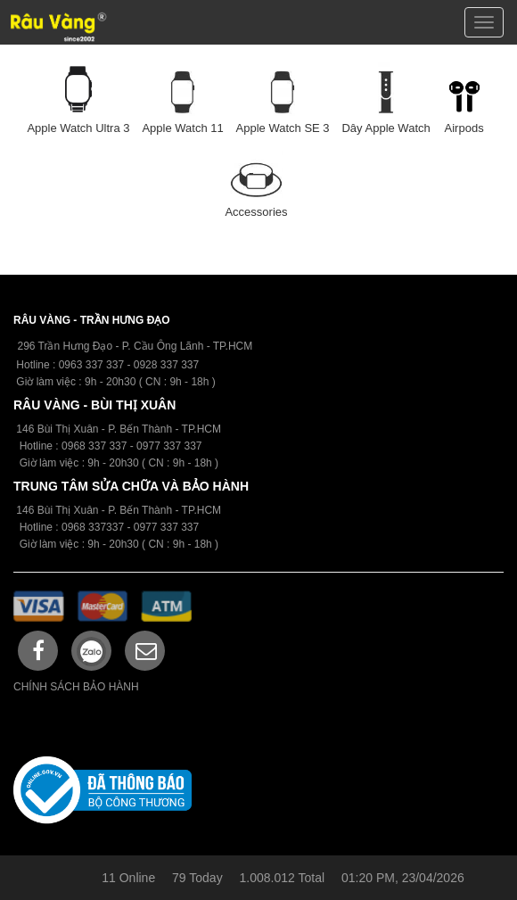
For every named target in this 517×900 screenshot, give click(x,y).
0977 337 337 (166, 527)
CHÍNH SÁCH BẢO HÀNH (76, 687)
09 (67, 446)
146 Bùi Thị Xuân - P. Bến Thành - (98, 510)
